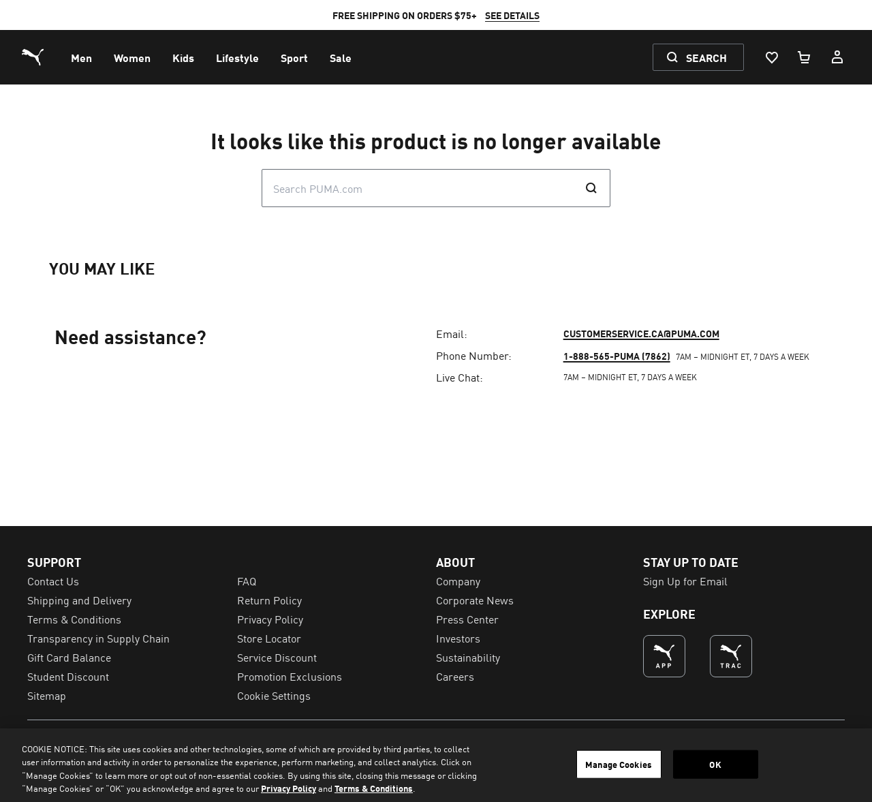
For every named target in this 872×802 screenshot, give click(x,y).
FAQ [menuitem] (246, 580)
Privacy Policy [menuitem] (270, 619)
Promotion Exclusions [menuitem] (289, 676)
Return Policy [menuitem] (269, 599)
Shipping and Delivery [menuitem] (79, 599)
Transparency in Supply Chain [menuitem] (98, 638)
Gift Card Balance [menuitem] (69, 657)
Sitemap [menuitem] (46, 695)
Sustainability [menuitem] (468, 657)
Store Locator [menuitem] (269, 638)
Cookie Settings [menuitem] (274, 695)
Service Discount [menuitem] (277, 657)
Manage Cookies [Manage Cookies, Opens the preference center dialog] (618, 764)
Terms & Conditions (373, 788)
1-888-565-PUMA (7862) (616, 356)
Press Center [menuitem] (467, 619)
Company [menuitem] (458, 580)
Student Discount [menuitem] (68, 676)
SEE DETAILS (512, 15)
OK (715, 764)
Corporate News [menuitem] (475, 599)
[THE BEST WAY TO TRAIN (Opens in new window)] (731, 656)
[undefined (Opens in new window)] (664, 656)
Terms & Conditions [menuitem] (74, 619)
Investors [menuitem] (458, 638)
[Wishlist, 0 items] (771, 57)
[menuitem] (81, 57)
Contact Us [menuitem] (53, 580)
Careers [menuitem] (455, 676)
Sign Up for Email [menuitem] (685, 580)
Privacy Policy (288, 788)
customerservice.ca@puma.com (641, 333)
